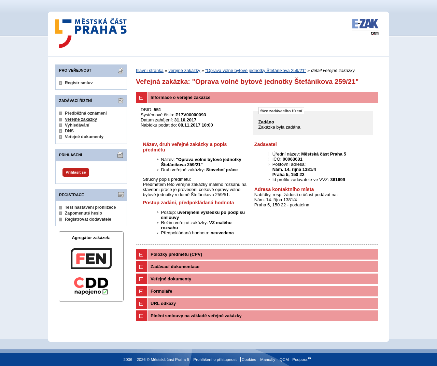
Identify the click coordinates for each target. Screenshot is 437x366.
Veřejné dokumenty (84, 136)
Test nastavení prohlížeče (90, 207)
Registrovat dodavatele (88, 219)
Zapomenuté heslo (83, 213)
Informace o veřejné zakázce (181, 97)
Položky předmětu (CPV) (176, 254)
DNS (69, 131)
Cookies (249, 359)
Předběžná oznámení (86, 113)
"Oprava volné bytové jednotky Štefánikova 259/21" (255, 70)
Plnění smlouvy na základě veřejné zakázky (196, 315)
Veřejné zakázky (81, 119)
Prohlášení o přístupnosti (215, 359)
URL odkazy (163, 303)
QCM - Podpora (294, 359)
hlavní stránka (150, 70)
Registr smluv (79, 82)
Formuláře (161, 291)
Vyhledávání (77, 125)
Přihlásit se (76, 172)
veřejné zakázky (184, 70)
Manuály (267, 359)
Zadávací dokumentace (175, 266)
